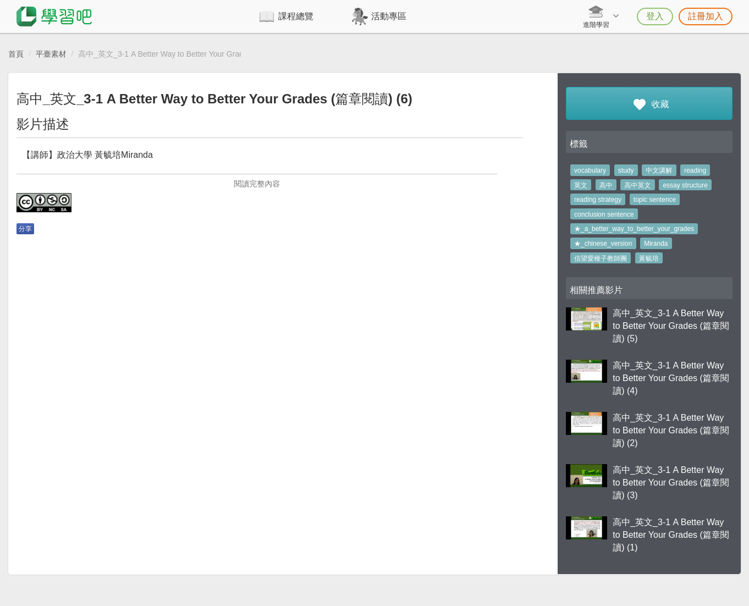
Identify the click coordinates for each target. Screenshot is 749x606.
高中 (606, 185)
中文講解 (659, 170)
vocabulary (590, 170)
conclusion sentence (604, 214)
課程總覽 (295, 16)
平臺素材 (51, 53)
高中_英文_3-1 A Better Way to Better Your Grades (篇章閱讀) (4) (671, 378)
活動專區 (388, 16)
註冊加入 (705, 16)
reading (695, 170)
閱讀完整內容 (257, 183)
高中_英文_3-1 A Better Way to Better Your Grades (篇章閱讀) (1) (671, 534)
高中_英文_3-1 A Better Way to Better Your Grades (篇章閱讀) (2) (671, 430)
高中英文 (638, 185)
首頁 (16, 53)
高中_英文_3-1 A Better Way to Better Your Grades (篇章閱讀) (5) (671, 325)
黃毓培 (649, 258)
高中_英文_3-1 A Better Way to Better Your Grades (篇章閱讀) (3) (671, 482)
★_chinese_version (603, 243)
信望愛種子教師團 (600, 258)
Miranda (656, 243)
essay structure (685, 185)
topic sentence (655, 199)
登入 (655, 16)
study (626, 170)
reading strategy (597, 199)
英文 (580, 185)
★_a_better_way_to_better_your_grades (634, 229)
